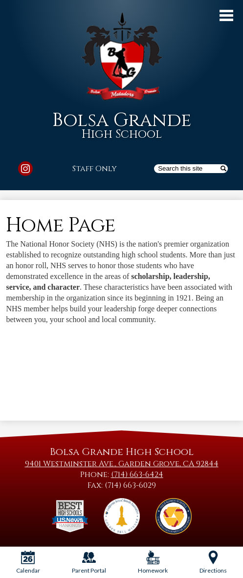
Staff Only (94, 168)
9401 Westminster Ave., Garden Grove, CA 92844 (122, 463)
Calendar (28, 562)
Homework (153, 562)
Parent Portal (89, 562)
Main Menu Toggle (226, 15)
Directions (213, 562)
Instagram (25, 170)
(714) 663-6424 (137, 474)
